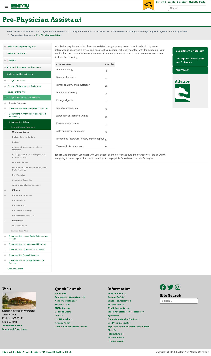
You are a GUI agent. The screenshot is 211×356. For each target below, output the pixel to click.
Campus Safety (115, 297)
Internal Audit (115, 334)
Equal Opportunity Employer (123, 319)
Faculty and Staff (19, 226)
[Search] (187, 8)
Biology (15, 142)
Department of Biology (19, 122)
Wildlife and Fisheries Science (26, 185)
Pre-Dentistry (18, 200)
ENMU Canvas (62, 308)
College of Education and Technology (24, 86)
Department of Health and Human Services (28, 108)
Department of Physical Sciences (23, 255)
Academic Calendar (66, 301)
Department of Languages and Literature (27, 244)
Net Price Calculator (118, 323)
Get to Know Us (116, 304)
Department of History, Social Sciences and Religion (28, 237)
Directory (182, 2)
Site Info (17, 353)
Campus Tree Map (19, 231)
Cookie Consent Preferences (71, 327)
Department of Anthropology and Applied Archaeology (27, 115)
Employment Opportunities (70, 297)
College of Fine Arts (16, 92)
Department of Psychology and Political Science (26, 261)
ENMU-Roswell (115, 341)
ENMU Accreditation (17, 53)
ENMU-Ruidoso (115, 338)
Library (59, 315)
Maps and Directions (15, 329)
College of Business (16, 80)
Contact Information (119, 301)
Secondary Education (22, 180)
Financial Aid (62, 304)
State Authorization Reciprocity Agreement (125, 314)
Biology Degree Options (23, 137)
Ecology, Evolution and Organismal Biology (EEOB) (28, 156)
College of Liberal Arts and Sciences (24, 97)
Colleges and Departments (20, 74)
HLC (69, 353)
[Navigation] (6, 6)
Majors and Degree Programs (21, 46)
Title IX (111, 330)
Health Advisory (63, 319)
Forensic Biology (20, 162)
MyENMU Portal (197, 2)
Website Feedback (31, 353)
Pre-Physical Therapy (22, 210)
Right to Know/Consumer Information (128, 327)
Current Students (165, 2)
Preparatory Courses (22, 195)
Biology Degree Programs (23, 127)
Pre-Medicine (18, 175)
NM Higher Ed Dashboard (54, 353)
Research (11, 60)
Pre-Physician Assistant (23, 215)
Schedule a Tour (12, 325)
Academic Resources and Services (24, 67)
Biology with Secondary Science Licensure (27, 148)
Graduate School (15, 269)
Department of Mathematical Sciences (26, 249)
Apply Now (182, 70)
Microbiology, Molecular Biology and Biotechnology (29, 168)
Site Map (6, 353)
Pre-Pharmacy (18, 205)
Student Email (63, 312)
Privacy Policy (62, 323)
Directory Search (116, 293)
